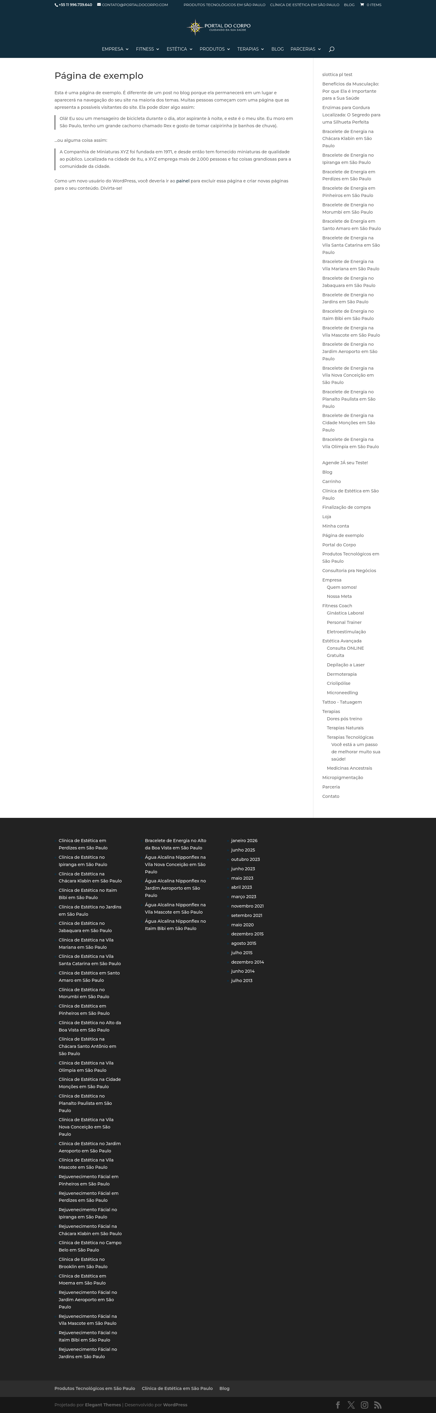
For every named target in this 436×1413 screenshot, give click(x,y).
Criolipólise (339, 683)
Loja (326, 516)
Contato (330, 796)
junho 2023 (243, 868)
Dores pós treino (344, 718)
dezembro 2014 (247, 962)
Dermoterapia (342, 674)
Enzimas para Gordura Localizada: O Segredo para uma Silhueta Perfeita (351, 115)
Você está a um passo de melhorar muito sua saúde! (356, 752)
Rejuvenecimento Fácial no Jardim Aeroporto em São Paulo (88, 1300)
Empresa (112, 49)
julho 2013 (242, 980)
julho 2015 (242, 952)
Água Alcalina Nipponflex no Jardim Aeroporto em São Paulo (175, 888)
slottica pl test (337, 74)
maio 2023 (242, 878)
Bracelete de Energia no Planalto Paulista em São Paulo (349, 399)
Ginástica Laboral (345, 613)
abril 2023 (241, 887)
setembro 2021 (247, 915)
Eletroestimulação (346, 632)
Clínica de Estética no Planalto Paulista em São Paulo (85, 1103)
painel (183, 181)
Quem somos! (342, 587)
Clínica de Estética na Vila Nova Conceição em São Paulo (86, 1127)
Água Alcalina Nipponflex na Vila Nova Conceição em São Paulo (175, 865)
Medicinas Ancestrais (349, 768)
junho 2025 (243, 850)
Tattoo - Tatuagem (342, 702)
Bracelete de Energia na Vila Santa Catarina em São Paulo (351, 245)
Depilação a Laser (346, 665)
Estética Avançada (342, 641)
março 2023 (243, 896)
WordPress (175, 1405)
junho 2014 (243, 971)
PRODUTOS (212, 49)
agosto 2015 (243, 943)
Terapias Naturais (345, 728)
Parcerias (303, 49)
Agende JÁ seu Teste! (345, 462)
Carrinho (331, 481)
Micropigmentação (342, 777)
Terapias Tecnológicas (350, 737)
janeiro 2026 (244, 840)
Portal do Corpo (339, 545)
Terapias (248, 49)
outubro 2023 (245, 859)
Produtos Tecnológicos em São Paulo (225, 5)
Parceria (331, 787)
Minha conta (335, 526)
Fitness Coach (337, 605)
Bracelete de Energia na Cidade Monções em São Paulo (348, 423)
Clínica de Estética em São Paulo (304, 5)
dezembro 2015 (247, 934)
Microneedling (342, 692)
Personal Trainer (344, 622)
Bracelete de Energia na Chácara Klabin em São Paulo (348, 139)
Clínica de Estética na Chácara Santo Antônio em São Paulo (87, 1046)
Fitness (145, 49)
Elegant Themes (103, 1405)
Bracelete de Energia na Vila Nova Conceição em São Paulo (348, 375)
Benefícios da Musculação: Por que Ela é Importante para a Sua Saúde (350, 91)
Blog (349, 5)
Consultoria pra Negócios (349, 570)
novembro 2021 (247, 906)
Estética (177, 49)
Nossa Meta (339, 596)
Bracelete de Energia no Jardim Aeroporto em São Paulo (350, 352)
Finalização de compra (346, 507)
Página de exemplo (343, 535)
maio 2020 (242, 925)
